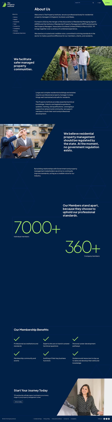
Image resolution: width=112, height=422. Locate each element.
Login (99, 2)
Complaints (16, 28)
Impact (14, 19)
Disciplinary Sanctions (19, 33)
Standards (15, 21)
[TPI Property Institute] (8, 4)
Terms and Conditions (56, 418)
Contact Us (16, 26)
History (14, 17)
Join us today (19, 401)
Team (14, 24)
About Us (14, 14)
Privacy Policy (46, 418)
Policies (15, 31)
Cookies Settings (37, 418)
